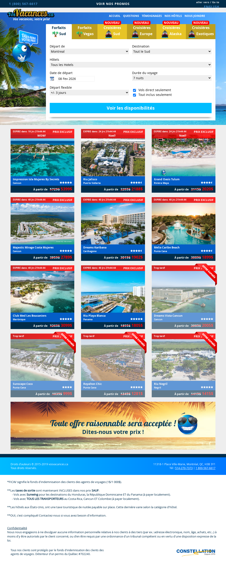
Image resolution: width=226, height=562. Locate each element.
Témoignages (152, 16)
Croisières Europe (141, 31)
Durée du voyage (145, 73)
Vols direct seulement (154, 90)
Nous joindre (195, 16)
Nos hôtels (173, 16)
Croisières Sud (112, 31)
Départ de (57, 46)
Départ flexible (61, 87)
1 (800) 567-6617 (23, 4)
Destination (140, 46)
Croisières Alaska (171, 31)
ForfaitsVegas (85, 31)
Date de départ (61, 73)
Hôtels (54, 59)
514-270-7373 (184, 468)
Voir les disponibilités (131, 108)
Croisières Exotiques (201, 31)
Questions (131, 16)
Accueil (114, 16)
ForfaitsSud (59, 31)
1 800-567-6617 (205, 468)
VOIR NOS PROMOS (113, 4)
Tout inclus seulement (154, 95)
